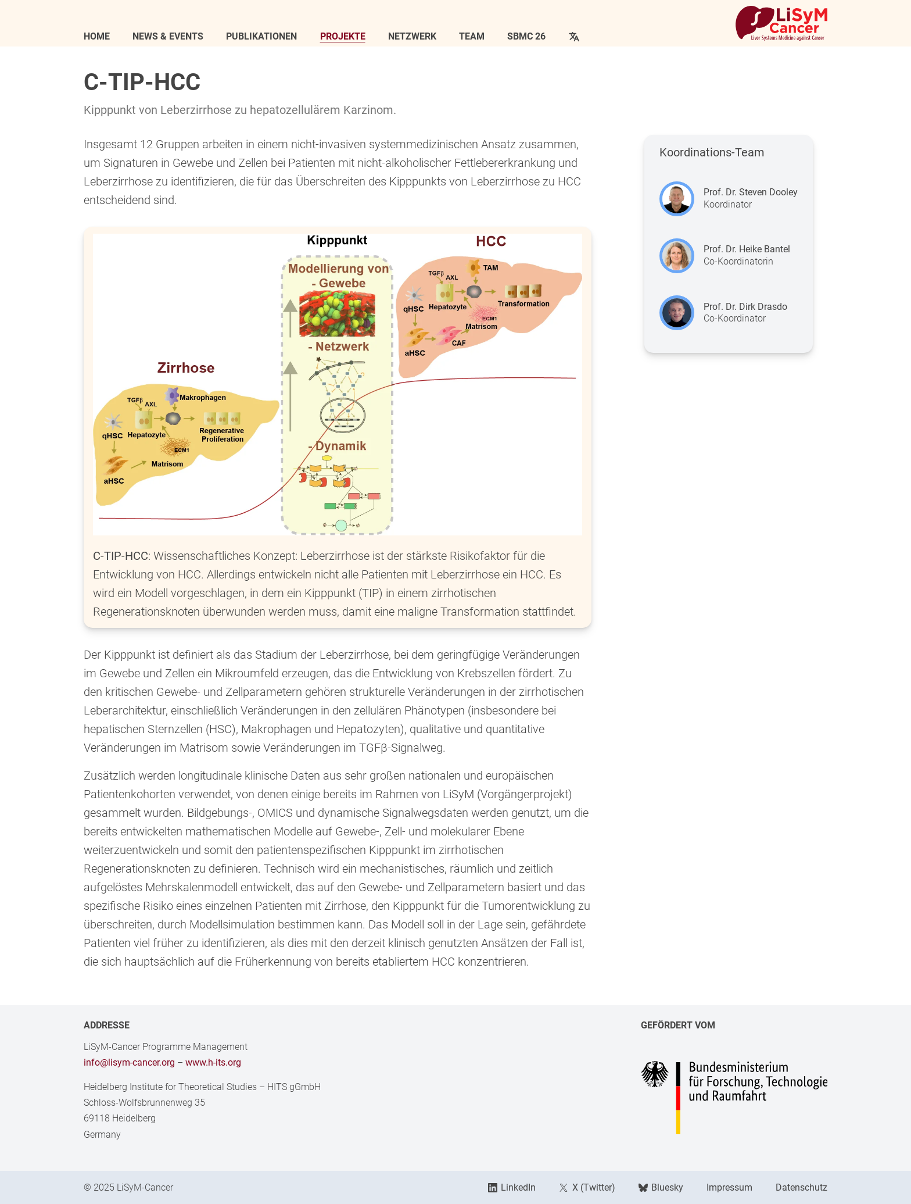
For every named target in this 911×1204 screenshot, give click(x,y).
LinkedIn (512, 1187)
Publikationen (261, 36)
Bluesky (661, 1187)
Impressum (729, 1187)
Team (472, 36)
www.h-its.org (213, 1062)
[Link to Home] (781, 23)
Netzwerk (412, 36)
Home (97, 36)
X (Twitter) (587, 1187)
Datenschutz (801, 1187)
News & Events (167, 36)
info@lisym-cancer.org (129, 1062)
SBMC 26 (526, 36)
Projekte (342, 36)
